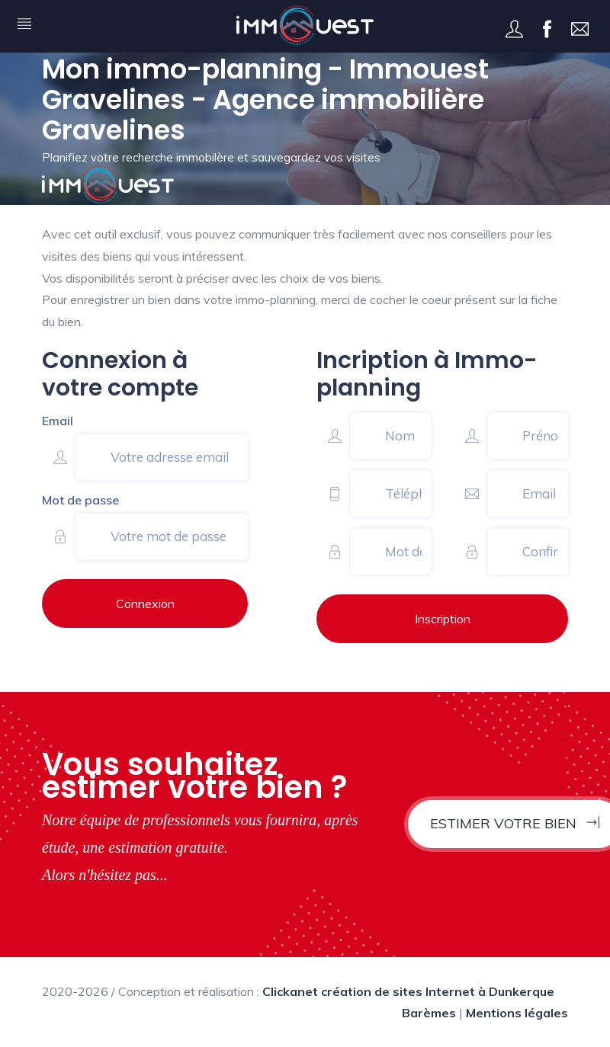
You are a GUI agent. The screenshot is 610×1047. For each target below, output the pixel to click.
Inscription (442, 618)
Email (57, 420)
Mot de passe (80, 499)
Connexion (145, 603)
